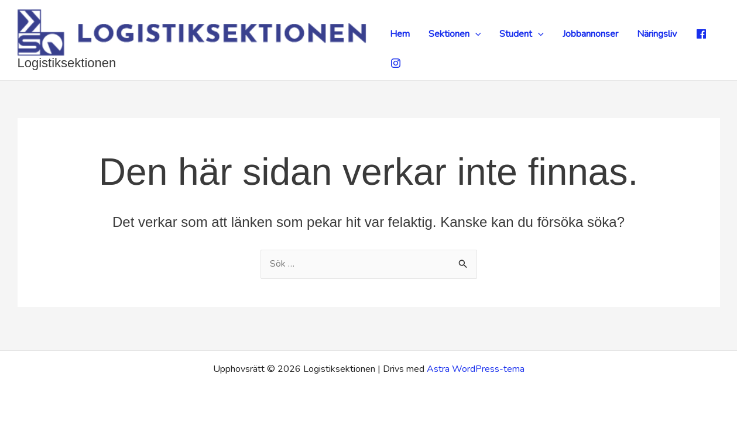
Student (521, 34)
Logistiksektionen (67, 63)
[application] (475, 34)
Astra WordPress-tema (476, 369)
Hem (400, 33)
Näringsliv (657, 33)
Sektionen (455, 34)
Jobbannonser (590, 33)
